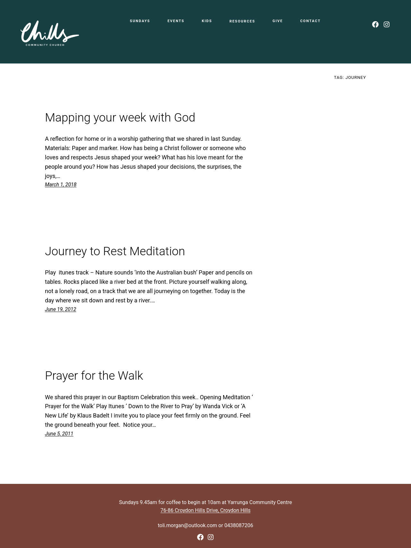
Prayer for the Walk (94, 376)
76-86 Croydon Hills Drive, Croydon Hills (205, 510)
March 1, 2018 (60, 184)
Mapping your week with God (120, 117)
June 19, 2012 (60, 309)
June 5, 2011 (59, 434)
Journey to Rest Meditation (115, 251)
